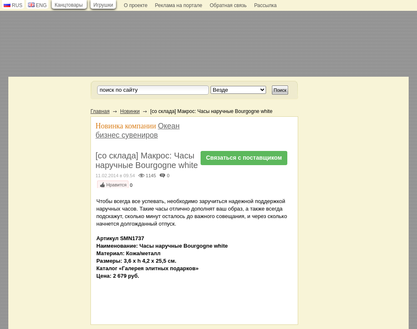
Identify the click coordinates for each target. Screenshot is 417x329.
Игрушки (103, 5)
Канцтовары (69, 5)
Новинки (130, 111)
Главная (100, 111)
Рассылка (265, 5)
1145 (151, 175)
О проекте (136, 5)
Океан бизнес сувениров (137, 130)
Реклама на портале (178, 5)
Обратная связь (228, 5)
